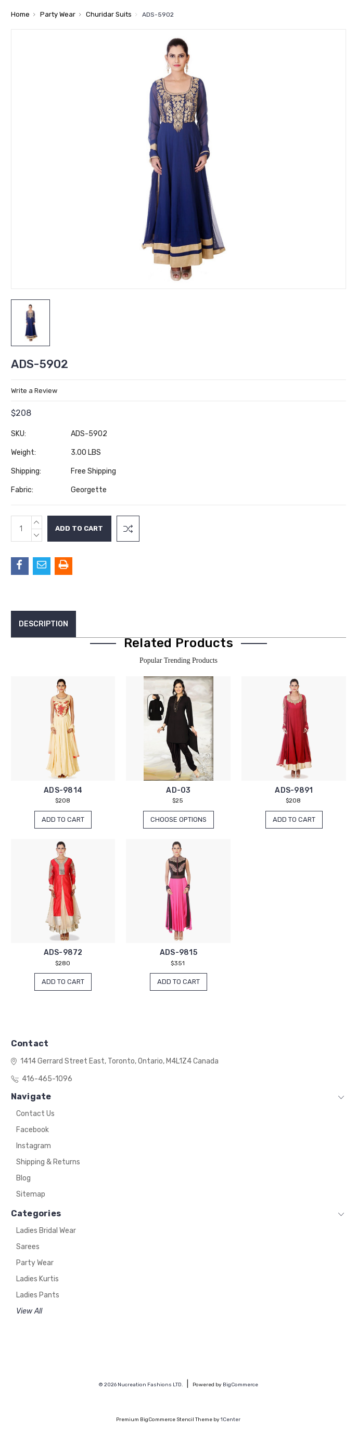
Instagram (33, 1146)
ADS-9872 (63, 953)
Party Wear (35, 1263)
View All (29, 1311)
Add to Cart (63, 819)
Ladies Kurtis (37, 1279)
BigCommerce (240, 1385)
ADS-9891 (294, 790)
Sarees (28, 1247)
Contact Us (35, 1114)
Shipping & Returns (48, 1162)
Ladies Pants (37, 1295)
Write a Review (34, 391)
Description (43, 624)
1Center (230, 1419)
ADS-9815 (178, 953)
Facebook (32, 1130)
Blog (23, 1178)
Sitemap (30, 1194)
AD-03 (178, 790)
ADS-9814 (63, 790)
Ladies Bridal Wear (46, 1231)
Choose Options (178, 819)
